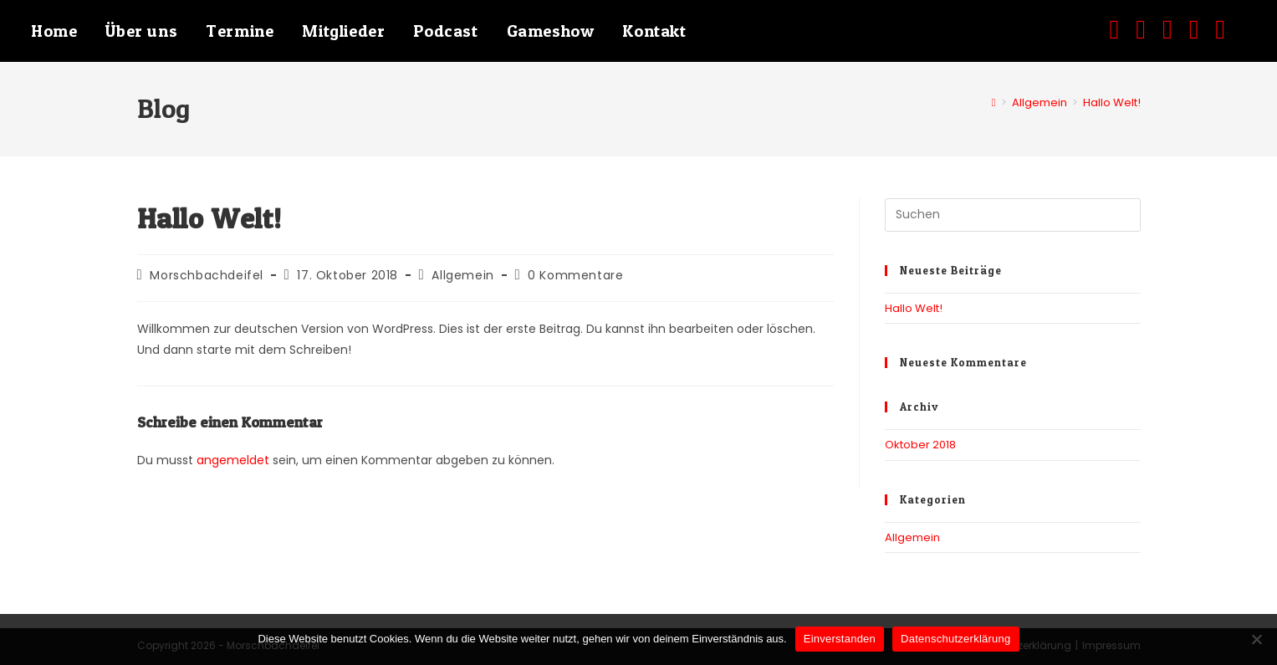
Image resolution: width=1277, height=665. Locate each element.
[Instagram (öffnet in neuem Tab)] (1149, 29)
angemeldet (233, 460)
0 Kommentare (575, 275)
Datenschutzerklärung (955, 638)
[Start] (994, 102)
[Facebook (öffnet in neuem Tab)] (1123, 29)
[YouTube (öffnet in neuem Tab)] (1175, 29)
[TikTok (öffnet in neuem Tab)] (1228, 29)
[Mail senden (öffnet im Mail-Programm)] (1202, 29)
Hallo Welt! (1112, 102)
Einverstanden (840, 638)
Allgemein (462, 275)
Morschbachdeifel (206, 275)
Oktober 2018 (920, 445)
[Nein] (1256, 639)
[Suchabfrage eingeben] (1013, 215)
